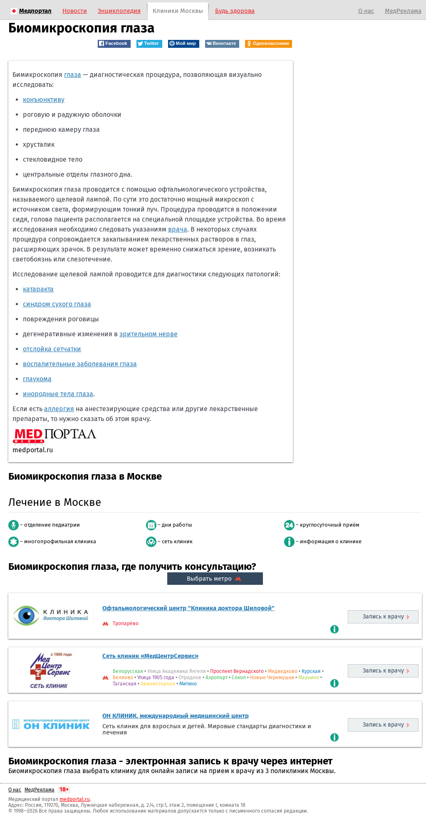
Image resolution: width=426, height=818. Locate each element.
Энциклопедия (119, 11)
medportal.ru (74, 799)
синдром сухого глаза (57, 304)
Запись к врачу (383, 616)
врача (177, 229)
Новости (74, 11)
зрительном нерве (148, 334)
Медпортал (35, 11)
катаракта (38, 289)
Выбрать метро (215, 578)
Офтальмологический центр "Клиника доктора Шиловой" (188, 608)
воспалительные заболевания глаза (80, 364)
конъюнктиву (43, 99)
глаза (72, 75)
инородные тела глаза (58, 394)
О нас (366, 11)
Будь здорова (235, 11)
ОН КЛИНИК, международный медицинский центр (175, 715)
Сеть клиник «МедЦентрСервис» (150, 656)
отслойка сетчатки (52, 349)
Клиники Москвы (178, 11)
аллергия (59, 409)
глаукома (37, 379)
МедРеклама (403, 11)
